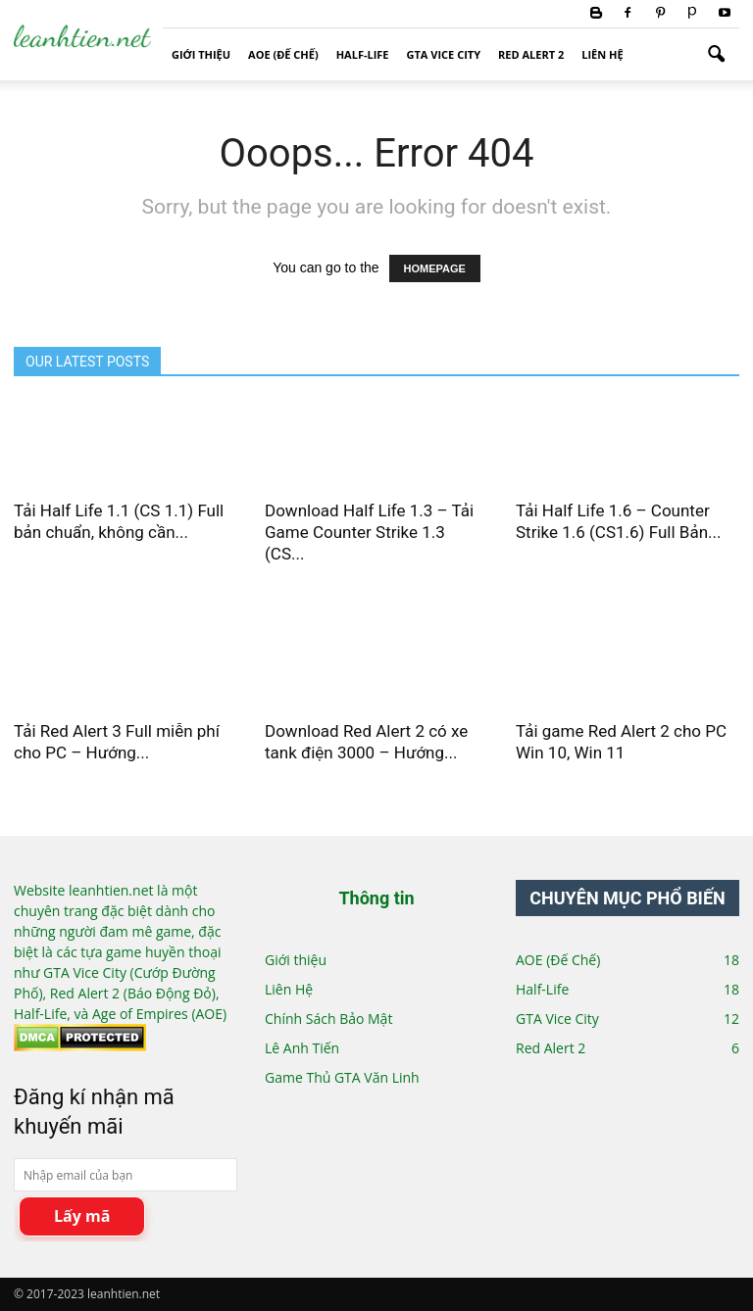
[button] (715, 54)
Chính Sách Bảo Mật (328, 1018)
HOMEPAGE (435, 268)
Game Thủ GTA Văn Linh (342, 1077)
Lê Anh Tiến (302, 1048)
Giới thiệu (201, 54)
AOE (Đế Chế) (283, 54)
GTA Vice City (444, 54)
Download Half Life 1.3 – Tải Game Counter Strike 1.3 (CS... (369, 532)
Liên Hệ (602, 54)
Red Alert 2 (531, 54)
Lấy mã (82, 1216)
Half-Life (362, 54)
